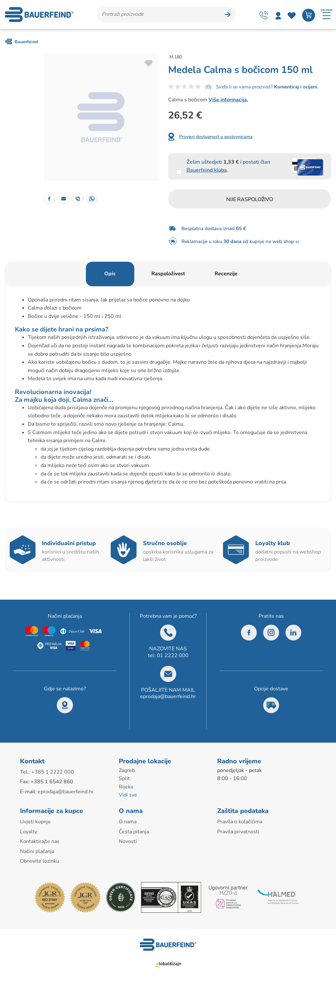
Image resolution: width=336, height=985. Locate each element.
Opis (110, 273)
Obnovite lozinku (39, 861)
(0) (208, 87)
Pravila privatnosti (238, 831)
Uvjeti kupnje (35, 821)
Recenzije (226, 273)
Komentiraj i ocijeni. (296, 87)
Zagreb (127, 770)
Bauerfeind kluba (207, 170)
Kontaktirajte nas (39, 841)
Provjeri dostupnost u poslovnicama (216, 137)
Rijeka (126, 786)
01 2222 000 (172, 655)
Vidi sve (128, 794)
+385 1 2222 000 (52, 772)
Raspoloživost (168, 273)
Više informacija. (228, 99)
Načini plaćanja (37, 851)
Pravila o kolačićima (239, 821)
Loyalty (28, 831)
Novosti (128, 841)
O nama (128, 821)
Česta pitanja (134, 831)
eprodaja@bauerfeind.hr (168, 696)
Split (124, 778)
